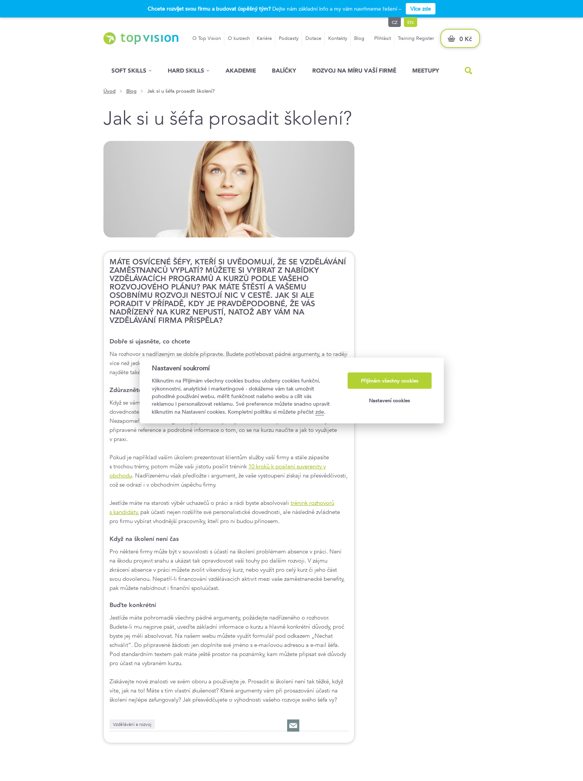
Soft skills (128, 70)
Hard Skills (186, 70)
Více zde (420, 8)
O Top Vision (206, 38)
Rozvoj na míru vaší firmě (354, 70)
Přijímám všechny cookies (389, 381)
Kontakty (337, 38)
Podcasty (289, 38)
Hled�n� (468, 70)
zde (319, 411)
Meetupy (425, 70)
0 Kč (465, 39)
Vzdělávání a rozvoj (132, 724)
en (410, 22)
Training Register (416, 38)
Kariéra (264, 38)
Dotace (313, 38)
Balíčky (284, 70)
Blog (359, 38)
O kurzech (239, 38)
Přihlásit (382, 38)
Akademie (241, 70)
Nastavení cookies (389, 400)
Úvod (109, 91)
